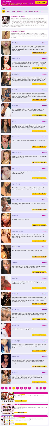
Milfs (26, 11)
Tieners (8, 11)
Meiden (13, 11)
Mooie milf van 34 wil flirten (39, 52)
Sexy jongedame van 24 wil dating (39, 131)
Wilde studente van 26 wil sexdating (39, 68)
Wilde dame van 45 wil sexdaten (39, 303)
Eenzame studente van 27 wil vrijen (39, 209)
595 (37, 388)
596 (41, 388)
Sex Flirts (21, 400)
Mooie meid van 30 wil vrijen (39, 366)
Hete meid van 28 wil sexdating (39, 350)
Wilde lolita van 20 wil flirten (39, 178)
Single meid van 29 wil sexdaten (39, 256)
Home (3, 11)
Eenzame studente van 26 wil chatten (39, 335)
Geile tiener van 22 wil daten (39, 146)
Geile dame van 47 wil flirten (39, 272)
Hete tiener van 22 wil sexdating (39, 288)
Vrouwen (36, 11)
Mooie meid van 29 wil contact (39, 99)
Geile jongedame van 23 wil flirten (39, 382)
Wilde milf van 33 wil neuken (39, 162)
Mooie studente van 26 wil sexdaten (39, 194)
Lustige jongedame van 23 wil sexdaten (39, 115)
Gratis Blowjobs (20, 412)
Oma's (41, 11)
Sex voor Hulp (21, 424)
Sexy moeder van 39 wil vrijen (39, 225)
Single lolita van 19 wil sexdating (39, 319)
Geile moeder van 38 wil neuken (39, 84)
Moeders (30, 11)
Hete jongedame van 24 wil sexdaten (39, 241)
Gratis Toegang (41, 2)
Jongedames (20, 11)
